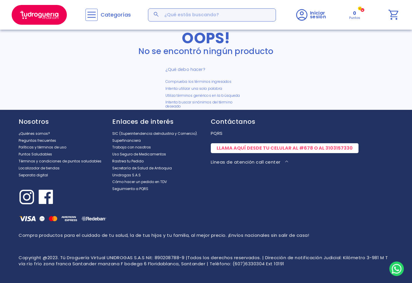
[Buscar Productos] (157, 15)
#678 (306, 148)
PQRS (217, 133)
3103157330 (339, 148)
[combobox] (212, 15)
